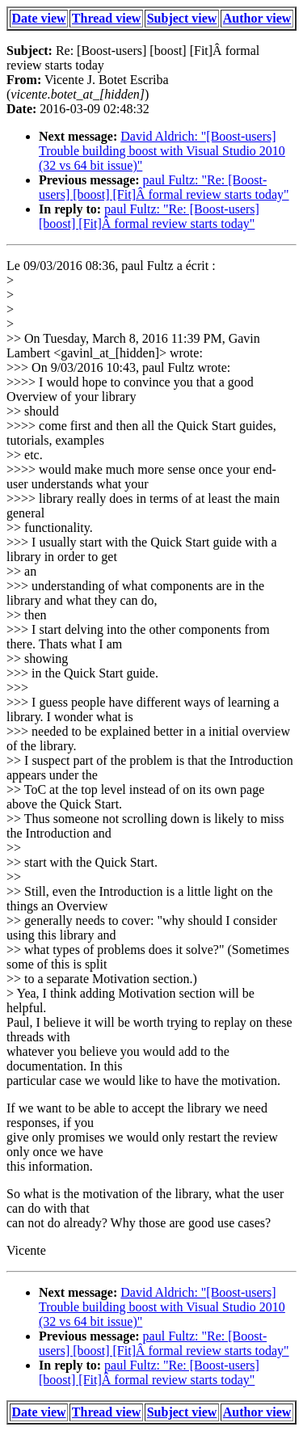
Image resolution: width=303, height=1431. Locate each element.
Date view (39, 18)
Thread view (106, 18)
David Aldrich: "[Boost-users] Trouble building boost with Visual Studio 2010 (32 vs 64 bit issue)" (162, 150)
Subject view (182, 18)
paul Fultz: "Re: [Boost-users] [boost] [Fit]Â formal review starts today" (164, 187)
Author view (257, 18)
